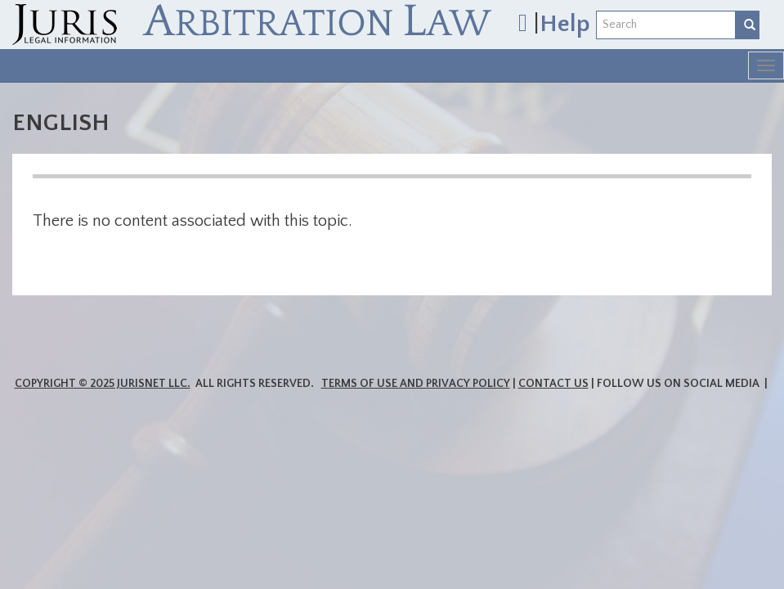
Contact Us (553, 383)
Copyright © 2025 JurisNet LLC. (102, 383)
